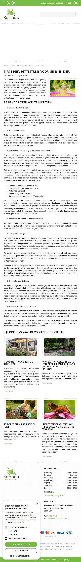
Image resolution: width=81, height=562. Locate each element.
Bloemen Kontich (51, 549)
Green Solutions (28, 559)
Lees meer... (8, 391)
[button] (21, 556)
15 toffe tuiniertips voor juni (20, 425)
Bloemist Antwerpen (46, 546)
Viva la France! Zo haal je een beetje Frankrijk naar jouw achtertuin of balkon (58, 365)
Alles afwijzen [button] (21, 551)
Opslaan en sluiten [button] (21, 544)
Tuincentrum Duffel (65, 549)
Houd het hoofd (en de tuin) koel (18, 363)
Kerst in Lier (40, 552)
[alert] (21, 530)
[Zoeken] (58, 14)
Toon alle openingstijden (54, 495)
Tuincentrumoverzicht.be (46, 559)
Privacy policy (63, 559)
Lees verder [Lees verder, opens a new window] (20, 522)
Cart (76, 3)
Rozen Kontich (41, 544)
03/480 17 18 (51, 516)
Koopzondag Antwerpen (63, 546)
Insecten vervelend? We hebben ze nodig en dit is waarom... (58, 427)
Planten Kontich (69, 544)
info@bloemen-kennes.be (56, 518)
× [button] (37, 504)
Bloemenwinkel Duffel (55, 544)
